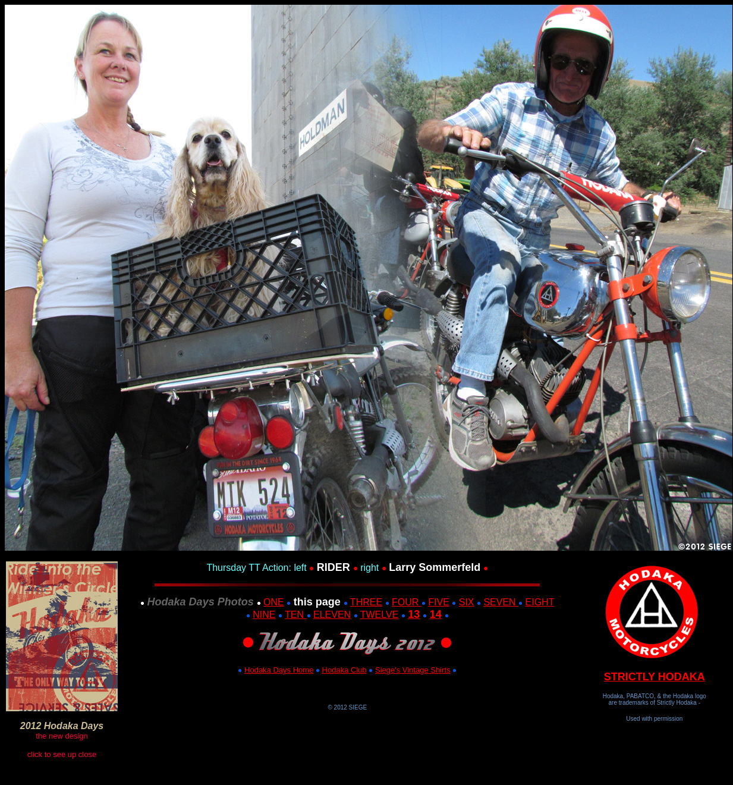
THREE (366, 602)
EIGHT (540, 602)
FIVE (438, 602)
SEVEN (500, 602)
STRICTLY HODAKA (654, 677)
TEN (295, 615)
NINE (264, 615)
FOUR (406, 602)
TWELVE (379, 615)
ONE (273, 602)
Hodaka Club (344, 669)
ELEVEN (332, 615)
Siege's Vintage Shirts (413, 669)
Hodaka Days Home (278, 669)
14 (436, 614)
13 (414, 614)
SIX (466, 602)
